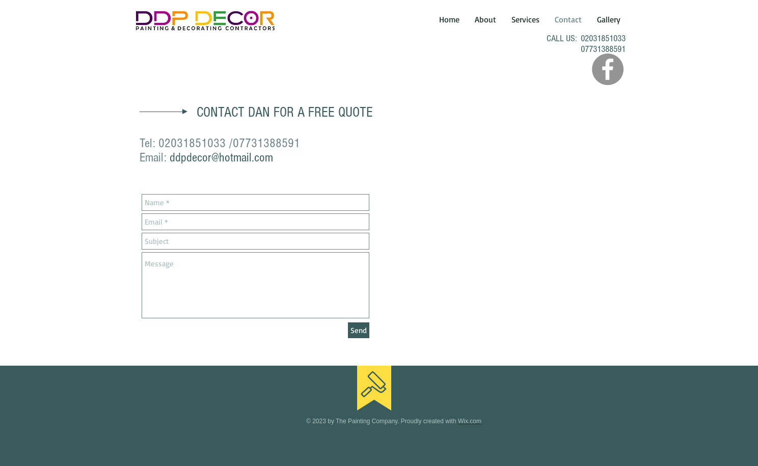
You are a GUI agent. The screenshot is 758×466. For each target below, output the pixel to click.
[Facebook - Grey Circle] (608, 69)
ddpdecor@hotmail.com (221, 157)
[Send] (358, 330)
